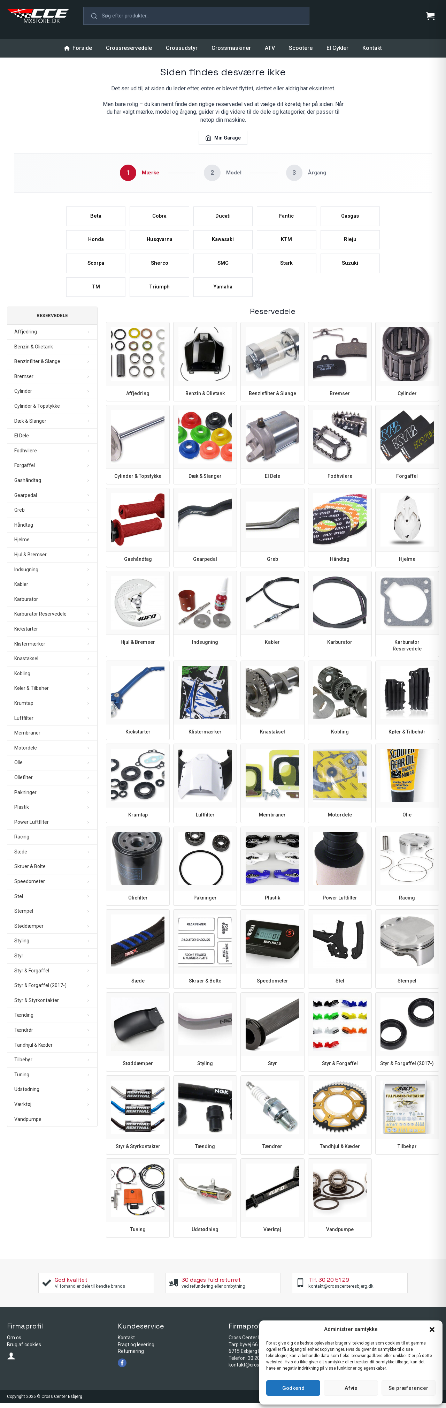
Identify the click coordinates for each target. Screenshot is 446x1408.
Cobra (159, 217)
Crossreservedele (129, 48)
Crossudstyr (182, 48)
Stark (286, 266)
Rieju (350, 242)
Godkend (293, 1388)
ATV (270, 48)
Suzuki (350, 266)
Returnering (131, 1356)
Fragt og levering (136, 1349)
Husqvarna (159, 242)
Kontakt (372, 48)
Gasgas (350, 217)
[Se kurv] (430, 16)
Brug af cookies (24, 1349)
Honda (96, 242)
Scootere (301, 48)
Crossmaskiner (231, 48)
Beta (96, 217)
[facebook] (122, 1367)
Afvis (351, 1388)
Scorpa (96, 266)
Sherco (159, 266)
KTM (286, 242)
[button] (432, 1329)
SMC (223, 266)
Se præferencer (408, 1388)
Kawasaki (222, 242)
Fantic (286, 217)
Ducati (223, 217)
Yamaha (223, 291)
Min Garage (223, 138)
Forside (78, 48)
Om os (14, 1342)
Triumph (159, 291)
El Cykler (337, 48)
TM (96, 291)
